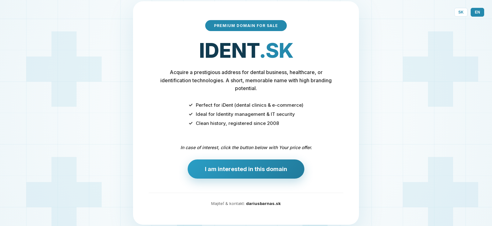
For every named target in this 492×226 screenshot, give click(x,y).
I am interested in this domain (246, 169)
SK (461, 12)
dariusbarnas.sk (263, 203)
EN (477, 12)
